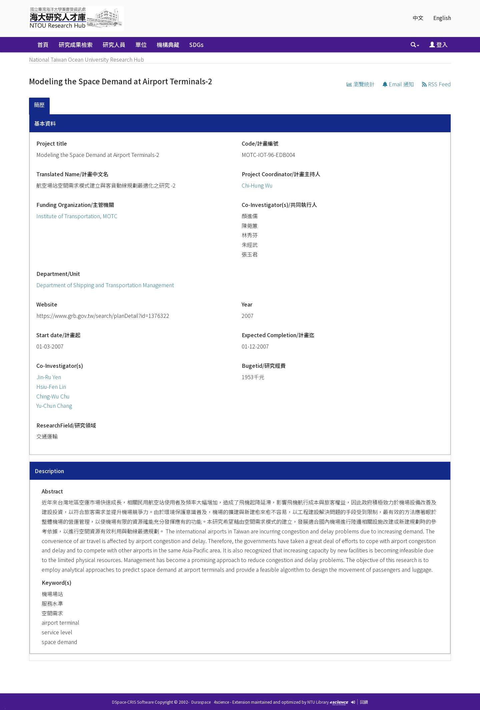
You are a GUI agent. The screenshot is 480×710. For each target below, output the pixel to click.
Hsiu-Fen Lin (51, 386)
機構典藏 (168, 44)
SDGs (196, 44)
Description (49, 471)
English (442, 18)
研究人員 (114, 44)
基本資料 (45, 123)
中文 (418, 18)
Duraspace (201, 702)
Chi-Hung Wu (257, 185)
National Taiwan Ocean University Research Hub (86, 59)
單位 (141, 44)
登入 (438, 44)
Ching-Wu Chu (53, 396)
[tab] (39, 106)
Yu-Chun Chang (54, 405)
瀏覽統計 (361, 84)
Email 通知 (398, 84)
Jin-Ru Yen (48, 377)
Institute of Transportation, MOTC (76, 216)
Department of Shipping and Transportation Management (105, 285)
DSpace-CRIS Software (133, 702)
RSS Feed (436, 84)
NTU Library (318, 702)
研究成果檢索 (76, 44)
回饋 (364, 702)
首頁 (43, 44)
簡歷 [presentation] (39, 105)
